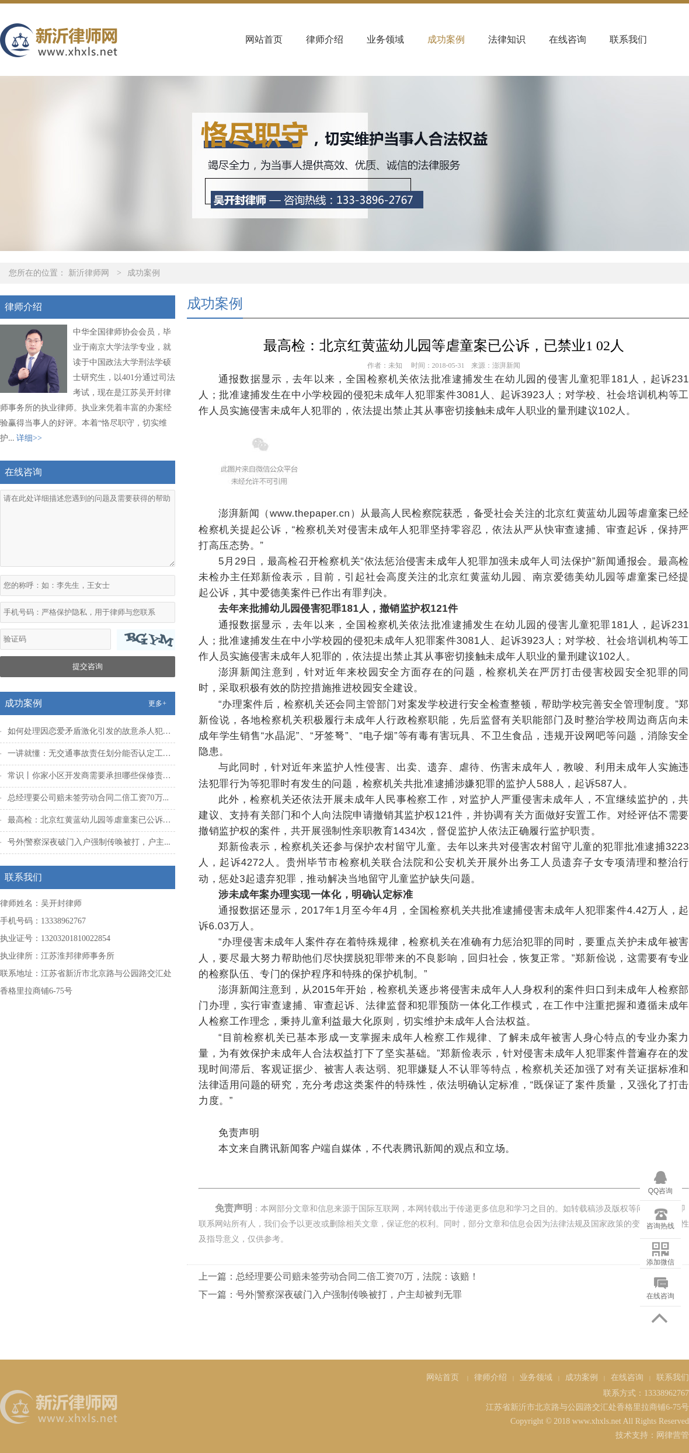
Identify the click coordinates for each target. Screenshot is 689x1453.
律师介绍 (324, 39)
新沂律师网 (88, 273)
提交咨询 (87, 666)
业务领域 (385, 39)
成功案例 (446, 39)
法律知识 (507, 39)
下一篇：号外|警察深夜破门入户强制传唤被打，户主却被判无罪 (330, 1294)
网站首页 (264, 39)
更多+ (157, 703)
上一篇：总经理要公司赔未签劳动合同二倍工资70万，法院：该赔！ (339, 1276)
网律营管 (672, 1435)
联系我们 (628, 39)
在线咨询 (567, 39)
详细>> (29, 438)
